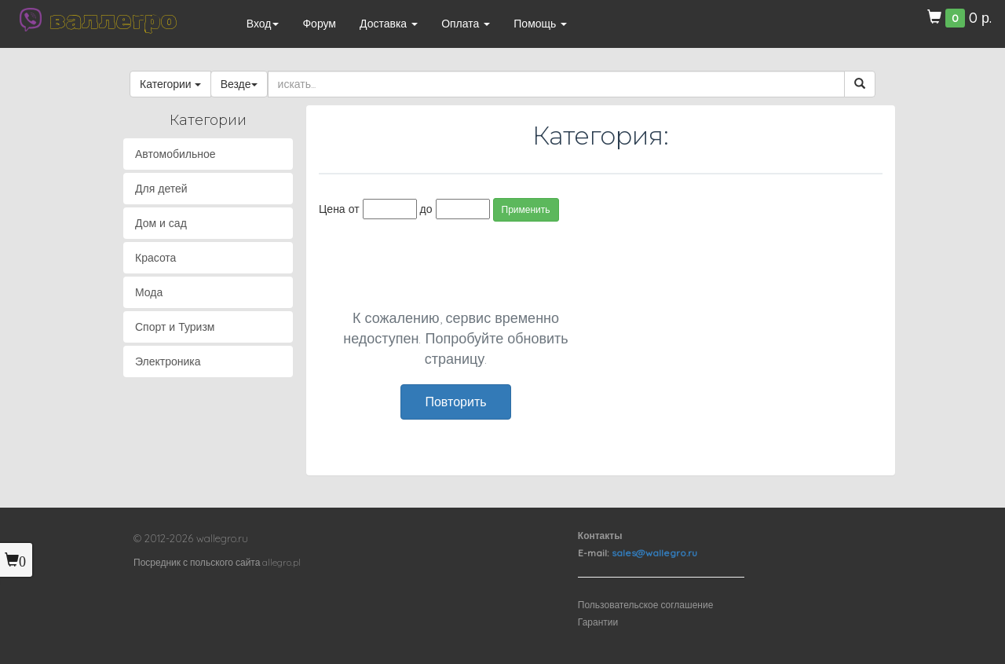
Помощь (540, 24)
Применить (526, 209)
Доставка (389, 24)
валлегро (113, 20)
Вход (263, 24)
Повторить (455, 401)
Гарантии (598, 622)
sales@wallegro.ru (654, 553)
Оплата (465, 24)
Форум (319, 24)
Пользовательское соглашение (646, 605)
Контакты (600, 535)
